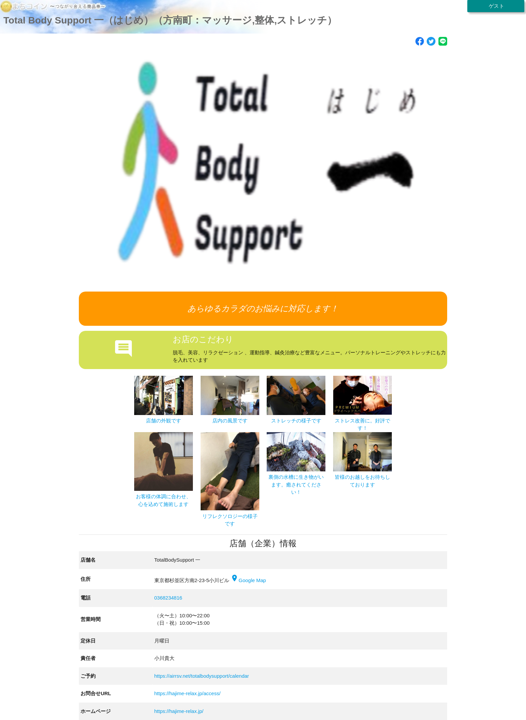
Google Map (248, 580)
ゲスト (495, 6)
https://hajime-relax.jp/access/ (187, 693)
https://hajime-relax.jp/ (179, 711)
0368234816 (168, 598)
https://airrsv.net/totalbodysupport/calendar (201, 676)
